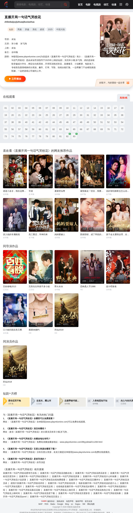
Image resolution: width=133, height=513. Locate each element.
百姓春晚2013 (9, 286)
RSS (46, 504)
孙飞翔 (23, 43)
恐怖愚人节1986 (87, 286)
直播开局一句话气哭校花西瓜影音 (91, 473)
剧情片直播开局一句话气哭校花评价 (27, 483)
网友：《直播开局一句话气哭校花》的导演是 (24, 462)
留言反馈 (88, 501)
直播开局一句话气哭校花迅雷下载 (39, 493)
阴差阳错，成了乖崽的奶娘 (92, 234)
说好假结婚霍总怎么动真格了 (118, 191)
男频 (19, 29)
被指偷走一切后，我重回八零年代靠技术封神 (92, 191)
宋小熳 (14, 43)
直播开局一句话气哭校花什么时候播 (99, 476)
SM (83, 504)
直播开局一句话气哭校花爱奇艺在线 (20, 473)
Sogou (77, 504)
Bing (67, 504)
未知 (13, 39)
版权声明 (79, 501)
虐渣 (42, 29)
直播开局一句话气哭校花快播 (107, 493)
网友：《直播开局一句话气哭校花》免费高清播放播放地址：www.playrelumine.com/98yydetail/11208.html (52, 442)
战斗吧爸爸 (111, 286)
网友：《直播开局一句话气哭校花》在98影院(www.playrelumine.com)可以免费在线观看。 (45, 422)
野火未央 (59, 286)
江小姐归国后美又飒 (12, 330)
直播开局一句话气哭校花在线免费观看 (47, 479)
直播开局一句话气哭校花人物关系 (59, 490)
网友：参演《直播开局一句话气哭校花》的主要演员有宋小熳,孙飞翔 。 (36, 432)
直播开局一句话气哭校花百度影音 (74, 493)
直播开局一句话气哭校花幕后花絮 (24, 490)
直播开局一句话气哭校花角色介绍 (94, 490)
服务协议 (51, 501)
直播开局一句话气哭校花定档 (39, 486)
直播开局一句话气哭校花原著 (65, 476)
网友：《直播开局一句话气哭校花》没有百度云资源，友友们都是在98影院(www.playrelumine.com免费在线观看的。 (57, 452)
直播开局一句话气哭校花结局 (61, 483)
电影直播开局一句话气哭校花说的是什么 (97, 483)
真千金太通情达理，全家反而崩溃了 (118, 234)
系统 (34, 29)
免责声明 (69, 501)
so (72, 504)
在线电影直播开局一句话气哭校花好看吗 (75, 486)
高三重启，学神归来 (38, 234)
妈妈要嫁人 (60, 234)
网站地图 (91, 504)
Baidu (52, 504)
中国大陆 (60, 29)
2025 (50, 29)
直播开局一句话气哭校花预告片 (34, 476)
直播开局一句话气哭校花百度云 (44, 496)
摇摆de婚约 (34, 330)
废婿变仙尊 (60, 191)
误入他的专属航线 (11, 234)
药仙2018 (59, 330)
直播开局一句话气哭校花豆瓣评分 (84, 479)
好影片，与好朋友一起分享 (114, 82)
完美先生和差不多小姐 (39, 286)
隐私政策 (60, 501)
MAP (40, 504)
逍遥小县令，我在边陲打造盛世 (15, 191)
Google (60, 504)
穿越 (27, 29)
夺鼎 (31, 191)
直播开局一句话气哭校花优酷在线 (56, 473)
